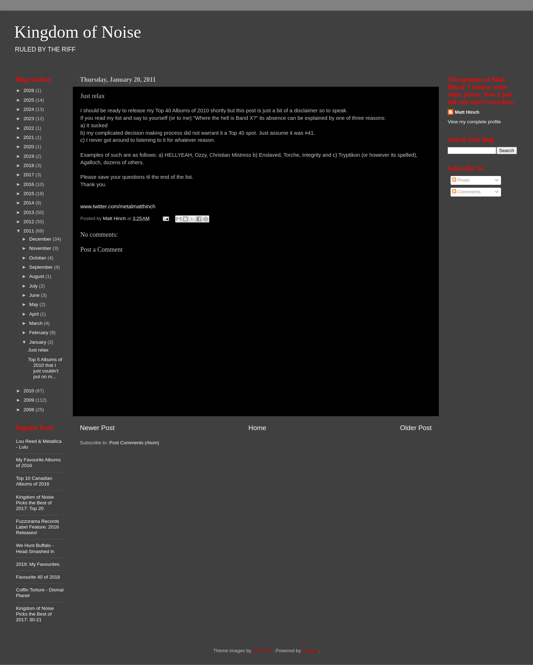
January (38, 342)
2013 (29, 212)
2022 (29, 128)
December (41, 239)
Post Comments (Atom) (134, 442)
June (35, 295)
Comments (466, 191)
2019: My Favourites (37, 564)
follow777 (263, 650)
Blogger (310, 650)
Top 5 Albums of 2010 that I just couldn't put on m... (45, 368)
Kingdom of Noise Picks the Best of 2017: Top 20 (35, 502)
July (34, 286)
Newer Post (97, 427)
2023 (29, 118)
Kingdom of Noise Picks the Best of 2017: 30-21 (35, 614)
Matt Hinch (467, 112)
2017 (29, 174)
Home (257, 427)
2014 (29, 202)
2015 (29, 193)
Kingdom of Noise (77, 31)
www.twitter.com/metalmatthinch (117, 206)
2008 (29, 409)
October (38, 258)
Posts (461, 180)
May (34, 304)
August (37, 276)
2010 (29, 390)
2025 (29, 100)
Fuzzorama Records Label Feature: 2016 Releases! (37, 527)
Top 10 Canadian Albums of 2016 (34, 481)
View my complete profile (474, 121)
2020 (29, 146)
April (34, 314)
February (39, 332)
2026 (29, 90)
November (41, 248)
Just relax (38, 350)
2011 (29, 231)
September (41, 267)
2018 (29, 165)
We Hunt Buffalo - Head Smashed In (35, 548)
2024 (29, 109)
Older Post (416, 427)
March (36, 323)
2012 (29, 221)
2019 (29, 156)
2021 (29, 137)
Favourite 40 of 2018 (38, 577)
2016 (29, 184)
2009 (29, 400)
